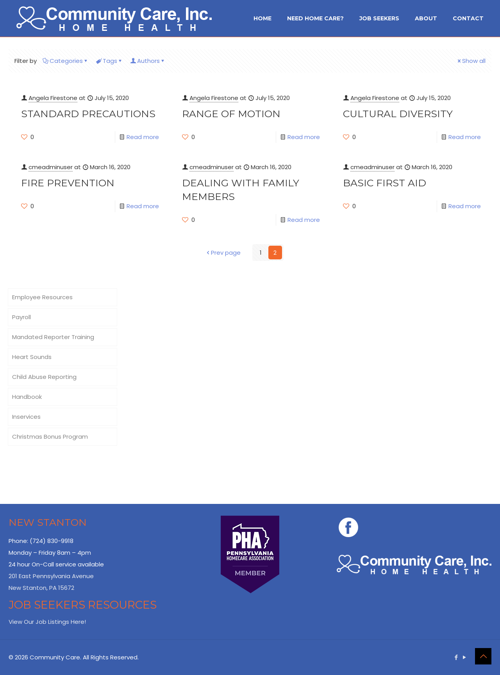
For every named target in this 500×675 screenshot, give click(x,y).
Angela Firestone (53, 98)
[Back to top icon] (483, 656)
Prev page (223, 252)
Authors (148, 61)
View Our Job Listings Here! (47, 622)
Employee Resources (42, 297)
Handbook (27, 397)
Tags (109, 61)
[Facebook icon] (456, 657)
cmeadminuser (51, 167)
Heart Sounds (32, 357)
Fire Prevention (67, 183)
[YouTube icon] (464, 657)
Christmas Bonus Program (50, 436)
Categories (66, 61)
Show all (471, 61)
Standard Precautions (88, 114)
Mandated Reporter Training (53, 337)
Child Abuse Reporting (44, 377)
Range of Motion (231, 114)
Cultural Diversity (398, 114)
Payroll (21, 317)
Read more (143, 137)
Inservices (26, 416)
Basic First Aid (384, 183)
